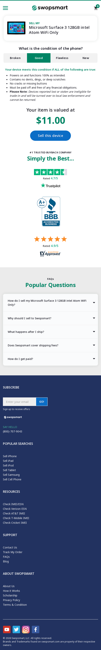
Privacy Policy (11, 600)
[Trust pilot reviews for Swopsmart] (50, 183)
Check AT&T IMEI (14, 513)
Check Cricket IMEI (15, 523)
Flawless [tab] (62, 58)
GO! (41, 402)
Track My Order (12, 552)
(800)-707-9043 (12, 431)
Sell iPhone (10, 456)
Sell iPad (8, 461)
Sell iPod (8, 465)
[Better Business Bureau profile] (50, 216)
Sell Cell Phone (12, 479)
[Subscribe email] (19, 401)
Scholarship (10, 595)
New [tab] (86, 58)
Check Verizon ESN (15, 509)
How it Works (11, 591)
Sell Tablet (9, 470)
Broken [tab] (15, 58)
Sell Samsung (11, 475)
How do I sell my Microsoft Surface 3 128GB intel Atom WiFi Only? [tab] (47, 303)
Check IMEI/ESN (13, 504)
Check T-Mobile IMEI (16, 518)
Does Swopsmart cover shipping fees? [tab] (33, 345)
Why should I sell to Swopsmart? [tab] (29, 318)
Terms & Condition (15, 605)
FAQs (6, 557)
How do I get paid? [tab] (20, 359)
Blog (6, 561)
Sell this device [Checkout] (50, 135)
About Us (9, 586)
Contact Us (10, 547)
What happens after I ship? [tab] (26, 332)
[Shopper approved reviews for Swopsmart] (50, 247)
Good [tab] (39, 58)
